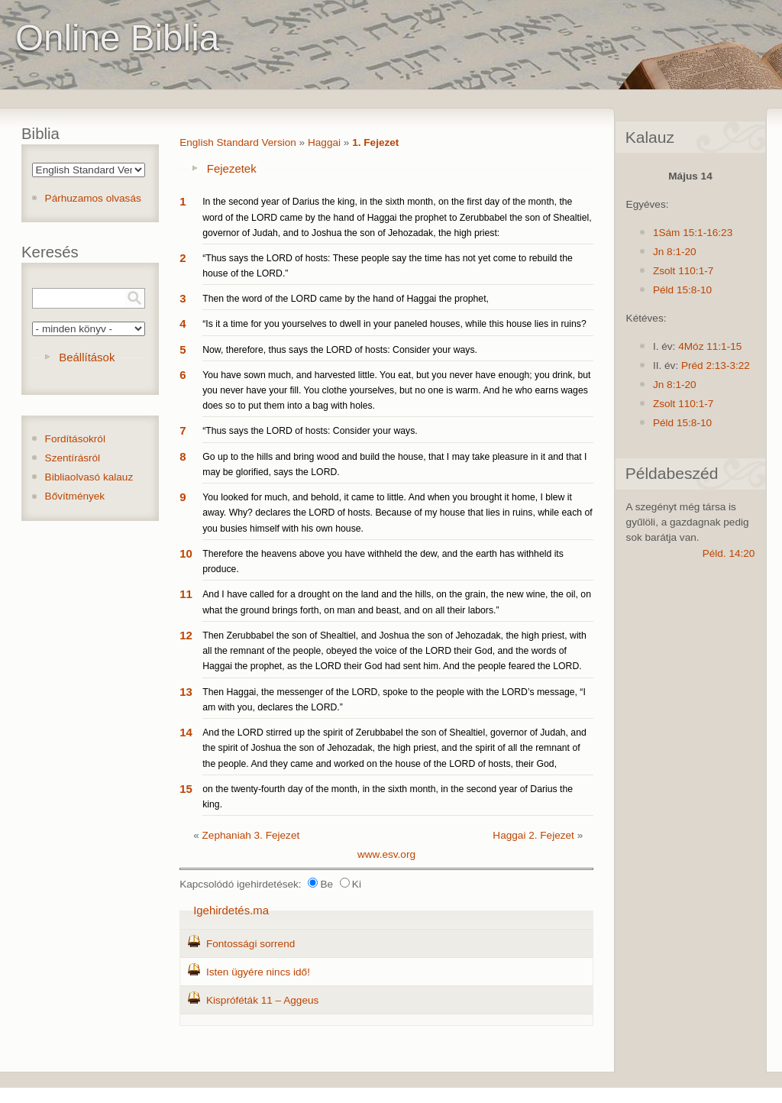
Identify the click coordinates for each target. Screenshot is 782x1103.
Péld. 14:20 (729, 553)
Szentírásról (73, 458)
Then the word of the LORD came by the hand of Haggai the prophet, (345, 298)
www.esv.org (386, 854)
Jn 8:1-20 (674, 251)
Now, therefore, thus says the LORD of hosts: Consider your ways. (339, 349)
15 (185, 788)
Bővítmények (75, 496)
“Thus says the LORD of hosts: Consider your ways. (310, 430)
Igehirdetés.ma (231, 910)
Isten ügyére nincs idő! (258, 972)
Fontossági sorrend (250, 943)
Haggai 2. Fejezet (533, 835)
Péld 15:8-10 (682, 290)
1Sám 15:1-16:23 (692, 232)
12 (185, 635)
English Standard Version (237, 142)
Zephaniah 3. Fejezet (251, 835)
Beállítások (87, 357)
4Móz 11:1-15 (710, 346)
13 (185, 691)
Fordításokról (75, 439)
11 (185, 593)
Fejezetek (232, 168)
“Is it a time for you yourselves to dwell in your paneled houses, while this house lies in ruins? (394, 324)
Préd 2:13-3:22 (715, 365)
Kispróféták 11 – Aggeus (262, 1000)
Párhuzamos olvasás (93, 198)
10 (185, 553)
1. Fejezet (375, 142)
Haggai (324, 142)
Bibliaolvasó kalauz (89, 477)
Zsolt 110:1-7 (683, 271)
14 (185, 732)
